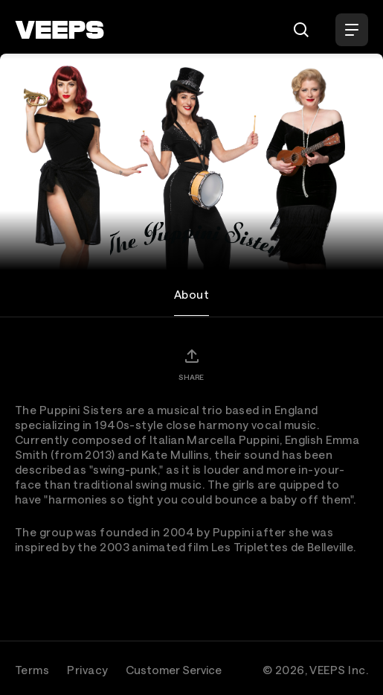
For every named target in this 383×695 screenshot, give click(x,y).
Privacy (87, 669)
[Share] (191, 364)
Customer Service (174, 669)
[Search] (301, 29)
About (191, 294)
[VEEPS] (59, 30)
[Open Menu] (351, 29)
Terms (32, 669)
